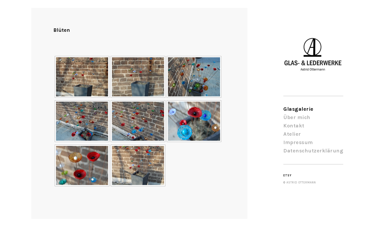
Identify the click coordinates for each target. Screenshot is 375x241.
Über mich (296, 117)
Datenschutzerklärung (313, 151)
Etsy (287, 175)
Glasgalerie (298, 109)
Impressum (298, 142)
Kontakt (293, 126)
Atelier (292, 134)
